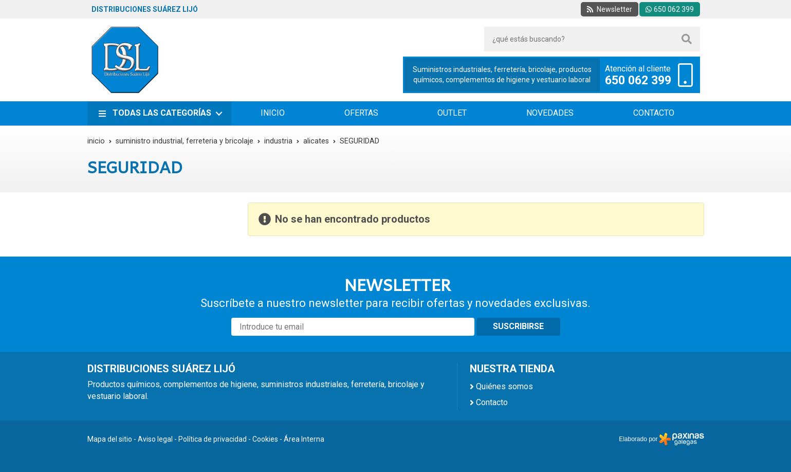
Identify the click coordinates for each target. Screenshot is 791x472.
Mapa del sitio (109, 439)
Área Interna (304, 439)
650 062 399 (638, 80)
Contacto (492, 402)
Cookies (265, 439)
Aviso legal (155, 439)
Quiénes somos (504, 386)
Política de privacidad (212, 439)
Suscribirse (518, 326)
